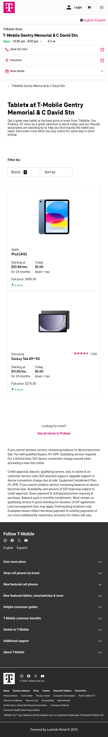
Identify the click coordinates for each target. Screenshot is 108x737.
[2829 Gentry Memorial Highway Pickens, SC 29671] (54, 60)
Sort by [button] (56, 172)
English (88, 20)
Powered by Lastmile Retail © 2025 (53, 729)
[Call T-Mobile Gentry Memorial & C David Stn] (54, 49)
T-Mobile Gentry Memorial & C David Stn (38, 86)
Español (100, 20)
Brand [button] (15, 172)
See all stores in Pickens (53, 433)
